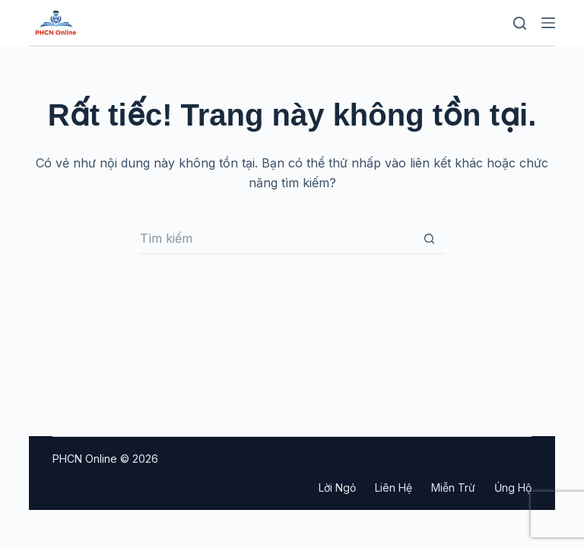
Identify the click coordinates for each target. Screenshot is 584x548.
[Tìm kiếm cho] (277, 239)
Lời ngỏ (337, 487)
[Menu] (548, 23)
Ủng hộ (513, 487)
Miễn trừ (453, 487)
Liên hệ (393, 487)
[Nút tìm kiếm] (429, 239)
